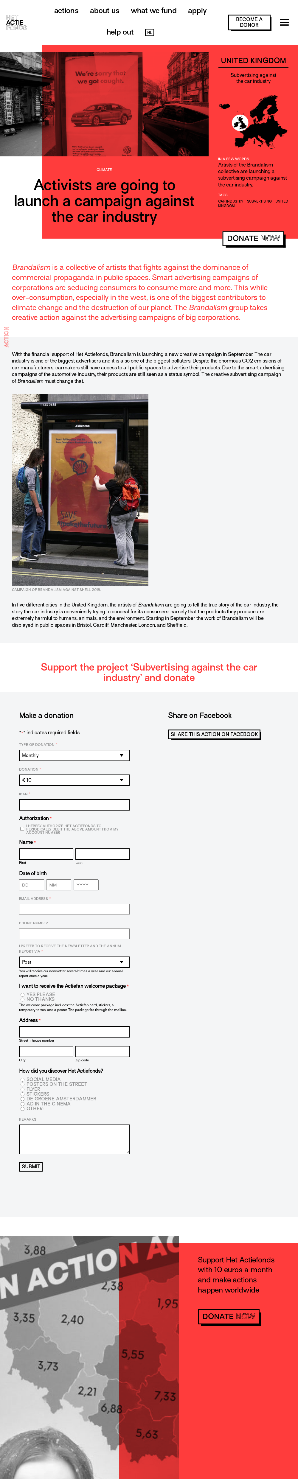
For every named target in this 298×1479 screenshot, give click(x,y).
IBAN (25, 794)
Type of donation (38, 744)
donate (253, 238)
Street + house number (36, 1040)
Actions (66, 10)
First (22, 862)
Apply (197, 10)
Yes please (41, 995)
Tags (223, 195)
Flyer (33, 1089)
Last (79, 862)
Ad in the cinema (49, 1104)
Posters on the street (57, 1084)
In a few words (233, 159)
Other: (35, 1109)
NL (149, 32)
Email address (35, 898)
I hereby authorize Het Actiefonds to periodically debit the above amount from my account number (72, 830)
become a (249, 22)
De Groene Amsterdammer (61, 1099)
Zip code (82, 1060)
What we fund (154, 10)
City (22, 1060)
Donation (30, 769)
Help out (120, 32)
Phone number (33, 923)
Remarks (27, 1119)
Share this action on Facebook (214, 734)
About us (104, 10)
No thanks (41, 999)
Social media (44, 1079)
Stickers (38, 1094)
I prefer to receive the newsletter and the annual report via (70, 949)
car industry (230, 201)
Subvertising (259, 201)
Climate (104, 170)
